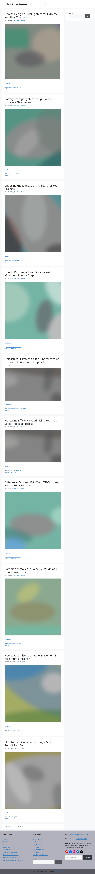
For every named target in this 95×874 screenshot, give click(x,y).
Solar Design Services (17, 4)
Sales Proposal (37, 839)
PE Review (36, 847)
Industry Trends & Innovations (14, 260)
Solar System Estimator (10, 852)
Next (24, 826)
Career (88, 4)
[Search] (87, 16)
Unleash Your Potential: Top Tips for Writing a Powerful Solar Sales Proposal (32, 360)
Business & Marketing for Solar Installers (17, 408)
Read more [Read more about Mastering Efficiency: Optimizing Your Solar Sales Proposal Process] (8, 466)
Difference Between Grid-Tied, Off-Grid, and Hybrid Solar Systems (32, 483)
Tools (73, 4)
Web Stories (52, 4)
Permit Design (37, 844)
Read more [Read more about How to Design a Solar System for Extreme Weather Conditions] (8, 83)
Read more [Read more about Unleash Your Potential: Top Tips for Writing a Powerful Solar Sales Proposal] (8, 405)
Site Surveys (36, 842)
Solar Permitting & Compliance (14, 817)
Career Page (6, 847)
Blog (44, 4)
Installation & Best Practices (13, 173)
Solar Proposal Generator (40, 855)
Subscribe (87, 857)
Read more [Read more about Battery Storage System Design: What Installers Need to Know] (8, 170)
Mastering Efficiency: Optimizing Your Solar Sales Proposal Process (32, 422)
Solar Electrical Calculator (10, 855)
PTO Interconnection (39, 850)
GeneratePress (59, 871)
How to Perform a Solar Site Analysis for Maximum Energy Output (30, 273)
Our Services (63, 4)
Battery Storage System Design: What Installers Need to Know (28, 100)
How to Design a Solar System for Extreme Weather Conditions (31, 15)
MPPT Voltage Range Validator (12, 857)
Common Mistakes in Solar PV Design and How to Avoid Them (31, 570)
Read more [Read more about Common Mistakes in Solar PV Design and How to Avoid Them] (8, 639)
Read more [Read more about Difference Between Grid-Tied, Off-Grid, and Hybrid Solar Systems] (8, 553)
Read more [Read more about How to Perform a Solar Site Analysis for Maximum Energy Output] (8, 343)
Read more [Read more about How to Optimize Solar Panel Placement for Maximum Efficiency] (8, 726)
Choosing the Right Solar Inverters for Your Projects (32, 187)
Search (71, 13)
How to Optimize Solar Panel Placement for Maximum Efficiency (32, 657)
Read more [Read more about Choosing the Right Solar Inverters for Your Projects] (8, 256)
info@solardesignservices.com (79, 834)
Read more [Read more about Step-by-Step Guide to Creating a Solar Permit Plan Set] (8, 813)
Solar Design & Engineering (13, 87)
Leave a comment (11, 89)
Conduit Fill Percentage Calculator (13, 860)
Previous (8, 826)
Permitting (36, 852)
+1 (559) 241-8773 (81, 839)
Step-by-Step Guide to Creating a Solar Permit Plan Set (29, 743)
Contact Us (81, 4)
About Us (6, 842)
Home (38, 4)
